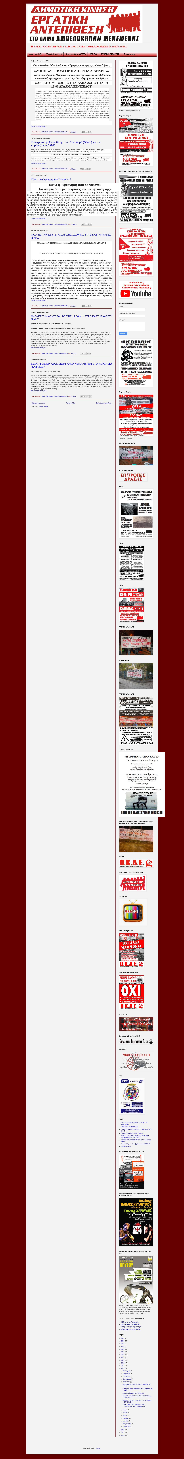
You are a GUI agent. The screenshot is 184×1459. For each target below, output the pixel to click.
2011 (123, 1432)
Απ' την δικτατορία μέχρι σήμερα (131, 1327)
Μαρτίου (125, 1421)
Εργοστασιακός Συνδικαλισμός (130, 1324)
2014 (123, 1366)
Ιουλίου (125, 1410)
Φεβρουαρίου (127, 1424)
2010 (123, 1435)
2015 (123, 1363)
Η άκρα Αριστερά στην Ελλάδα (130, 1329)
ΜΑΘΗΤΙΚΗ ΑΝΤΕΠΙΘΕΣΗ (129, 1127)
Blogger (98, 1448)
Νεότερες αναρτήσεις (38, 403)
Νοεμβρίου (126, 1373)
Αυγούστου (126, 1382)
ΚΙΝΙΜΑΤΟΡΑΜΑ (126, 1146)
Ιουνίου (125, 1412)
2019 (123, 1352)
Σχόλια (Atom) (43, 406)
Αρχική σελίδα (35, 54)
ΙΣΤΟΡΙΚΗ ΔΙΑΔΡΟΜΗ (110, 54)
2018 (123, 1354)
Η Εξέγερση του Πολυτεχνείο (130, 1322)
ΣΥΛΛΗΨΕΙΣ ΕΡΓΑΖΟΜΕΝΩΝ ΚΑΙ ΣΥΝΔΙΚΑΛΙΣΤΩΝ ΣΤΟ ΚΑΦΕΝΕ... (134, 1405)
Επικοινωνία (129, 54)
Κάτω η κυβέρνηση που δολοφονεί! (51, 179)
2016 (123, 1360)
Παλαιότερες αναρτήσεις (103, 403)
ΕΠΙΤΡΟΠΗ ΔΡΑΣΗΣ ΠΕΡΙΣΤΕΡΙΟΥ (132, 1133)
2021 (123, 1346)
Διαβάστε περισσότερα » (38, 126)
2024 (123, 1338)
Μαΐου (125, 1415)
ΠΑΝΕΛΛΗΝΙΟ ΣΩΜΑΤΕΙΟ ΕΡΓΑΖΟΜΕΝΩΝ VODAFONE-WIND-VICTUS (135, 1136)
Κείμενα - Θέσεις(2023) (76, 54)
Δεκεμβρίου (126, 1371)
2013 (123, 1368)
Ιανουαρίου (126, 1426)
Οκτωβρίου (126, 1376)
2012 (123, 1430)
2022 (123, 1344)
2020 (123, 1349)
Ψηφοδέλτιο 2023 (54, 54)
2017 (123, 1357)
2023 (123, 1341)
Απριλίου (126, 1418)
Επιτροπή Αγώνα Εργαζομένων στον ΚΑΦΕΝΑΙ (135, 1144)
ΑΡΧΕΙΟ (93, 54)
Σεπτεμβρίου (127, 1379)
